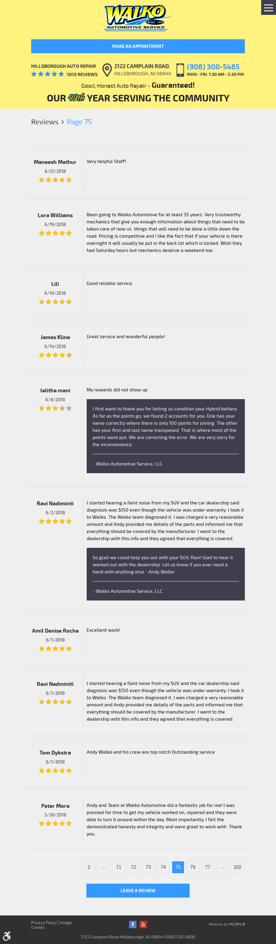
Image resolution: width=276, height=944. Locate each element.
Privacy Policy (44, 922)
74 (163, 867)
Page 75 (79, 121)
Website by (227, 925)
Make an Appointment (138, 46)
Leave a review (138, 890)
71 (118, 867)
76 (193, 867)
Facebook (133, 924)
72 (133, 867)
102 (238, 867)
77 (207, 867)
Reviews (44, 121)
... (104, 867)
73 (148, 867)
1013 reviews (82, 74)
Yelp (143, 924)
